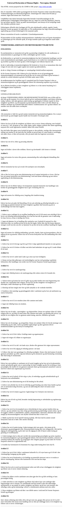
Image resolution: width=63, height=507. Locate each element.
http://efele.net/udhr (45, 6)
